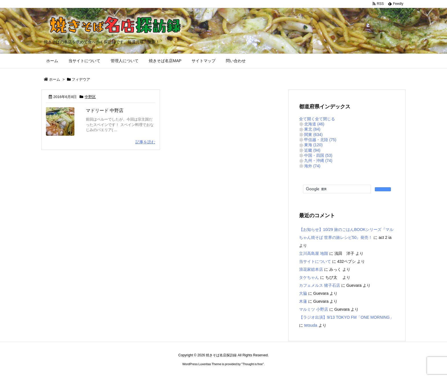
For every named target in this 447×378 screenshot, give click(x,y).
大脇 (303, 293)
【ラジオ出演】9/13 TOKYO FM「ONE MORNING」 (346, 317)
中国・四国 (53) (318, 155)
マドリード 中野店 (104, 110)
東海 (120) (313, 145)
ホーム (54, 79)
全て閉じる (325, 119)
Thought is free (252, 364)
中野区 (90, 97)
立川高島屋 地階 (313, 253)
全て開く (307, 119)
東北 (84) (312, 129)
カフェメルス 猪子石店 (319, 285)
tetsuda (310, 325)
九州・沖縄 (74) (318, 160)
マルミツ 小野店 (313, 309)
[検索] (336, 189)
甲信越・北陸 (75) (320, 139)
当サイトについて (315, 261)
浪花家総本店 (311, 269)
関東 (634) (313, 134)
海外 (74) (312, 166)
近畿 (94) (312, 150)
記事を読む (145, 142)
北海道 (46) (314, 124)
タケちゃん (309, 277)
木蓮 (303, 301)
